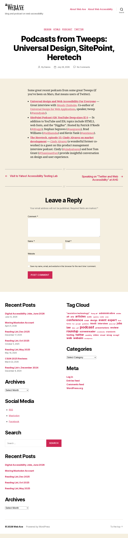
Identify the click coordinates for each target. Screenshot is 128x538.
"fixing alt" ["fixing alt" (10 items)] (94, 318)
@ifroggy (36, 133)
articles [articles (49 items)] (80, 320)
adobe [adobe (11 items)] (118, 318)
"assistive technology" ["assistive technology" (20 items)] (78, 317)
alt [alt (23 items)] (67, 321)
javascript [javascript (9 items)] (112, 328)
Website (31, 258)
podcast (68, 33)
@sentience (89, 137)
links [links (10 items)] (73, 332)
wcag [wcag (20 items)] (109, 339)
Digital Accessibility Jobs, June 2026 (25, 318)
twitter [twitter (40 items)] (80, 339)
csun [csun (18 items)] (86, 324)
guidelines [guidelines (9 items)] (85, 328)
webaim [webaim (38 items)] (78, 342)
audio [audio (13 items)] (89, 321)
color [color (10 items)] (107, 321)
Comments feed (75, 388)
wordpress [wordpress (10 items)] (88, 343)
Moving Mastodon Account (19, 327)
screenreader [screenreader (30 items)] (88, 335)
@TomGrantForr (49, 157)
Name (31, 245)
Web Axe (18, 531)
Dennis (47, 71)
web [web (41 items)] (69, 342)
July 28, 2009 (63, 71)
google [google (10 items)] (78, 328)
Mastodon (14, 420)
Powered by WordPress (38, 531)
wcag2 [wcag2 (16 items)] (116, 339)
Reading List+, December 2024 (21, 372)
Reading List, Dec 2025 (17, 336)
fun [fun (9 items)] (73, 328)
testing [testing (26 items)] (70, 339)
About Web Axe (78, 11)
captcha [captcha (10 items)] (96, 321)
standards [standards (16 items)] (111, 336)
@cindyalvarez (72, 153)
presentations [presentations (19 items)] (102, 332)
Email (68, 245)
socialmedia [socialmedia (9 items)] (101, 336)
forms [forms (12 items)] (68, 328)
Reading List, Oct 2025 (17, 345)
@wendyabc (38, 117)
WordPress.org (74, 392)
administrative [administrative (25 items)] (107, 317)
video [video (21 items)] (96, 339)
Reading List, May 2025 (17, 354)
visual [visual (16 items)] (102, 339)
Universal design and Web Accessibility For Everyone (65, 105)
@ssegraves (75, 133)
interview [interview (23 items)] (103, 327)
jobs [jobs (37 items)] (119, 327)
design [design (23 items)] (93, 324)
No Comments (83, 71)
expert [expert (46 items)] (112, 324)
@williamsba (51, 137)
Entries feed (73, 385)
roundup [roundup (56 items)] (72, 335)
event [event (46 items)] (102, 324)
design (46, 33)
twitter (80, 33)
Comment (33, 221)
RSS (11, 414)
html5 (56, 33)
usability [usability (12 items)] (88, 339)
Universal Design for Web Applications (54, 113)
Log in (69, 381)
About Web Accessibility (100, 11)
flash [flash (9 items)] (119, 325)
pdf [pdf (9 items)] (77, 332)
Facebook (14, 425)
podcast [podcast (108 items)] (87, 331)
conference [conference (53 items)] (74, 324)
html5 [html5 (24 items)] (93, 327)
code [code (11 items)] (102, 321)
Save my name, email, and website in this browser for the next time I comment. (63, 270)
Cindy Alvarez (60, 145)
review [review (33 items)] (114, 331)
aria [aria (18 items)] (72, 321)
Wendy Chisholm (70, 109)
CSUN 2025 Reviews (16, 363)
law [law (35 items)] (68, 331)
